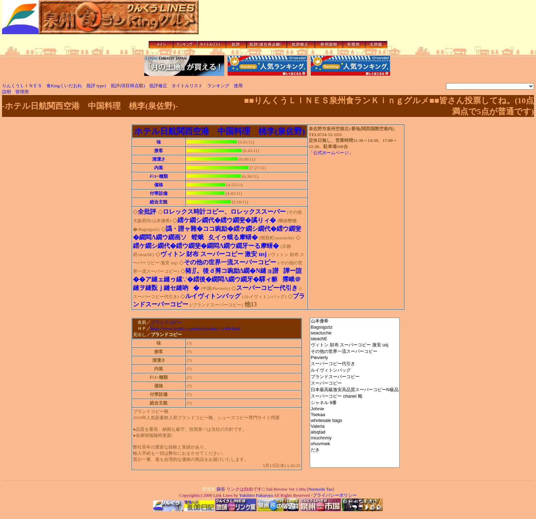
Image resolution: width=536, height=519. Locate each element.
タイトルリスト (187, 85)
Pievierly (354, 358)
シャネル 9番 (354, 403)
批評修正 (158, 85)
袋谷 (220, 490)
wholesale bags (354, 421)
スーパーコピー (354, 383)
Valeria (354, 426)
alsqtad (354, 432)
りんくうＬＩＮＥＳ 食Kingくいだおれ (42, 85)
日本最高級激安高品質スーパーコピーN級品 (354, 390)
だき (354, 450)
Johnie (354, 409)
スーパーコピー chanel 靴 (354, 396)
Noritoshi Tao (320, 490)
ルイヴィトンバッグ (354, 370)
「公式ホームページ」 (331, 152)
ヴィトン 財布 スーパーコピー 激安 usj (354, 345)
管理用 (22, 91)
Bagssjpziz (354, 327)
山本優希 (354, 321)
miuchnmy (354, 438)
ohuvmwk (354, 444)
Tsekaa (354, 415)
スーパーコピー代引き (354, 364)
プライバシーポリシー (334, 496)
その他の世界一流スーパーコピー (354, 351)
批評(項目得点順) (128, 85)
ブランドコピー (166, 322)
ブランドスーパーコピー (354, 377)
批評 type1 (96, 85)
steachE (354, 339)
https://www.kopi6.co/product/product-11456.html (195, 329)
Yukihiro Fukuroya (255, 496)
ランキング (218, 85)
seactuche (354, 333)
